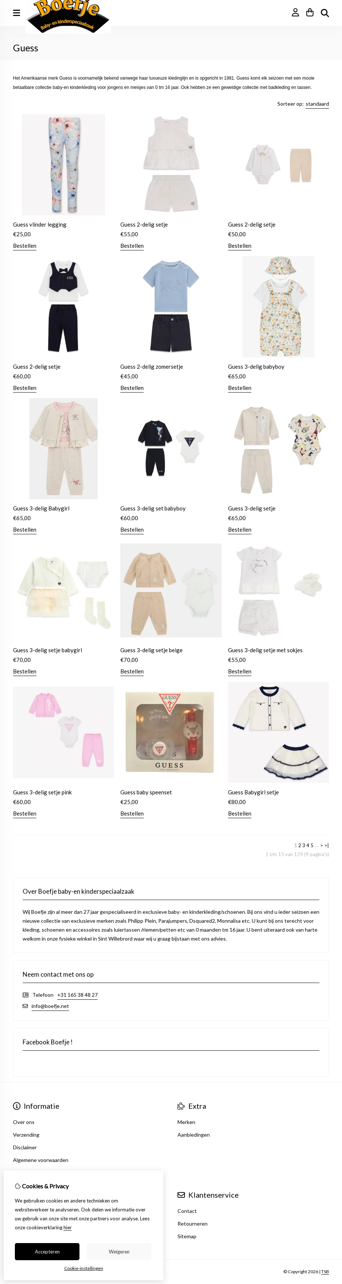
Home (20, 36)
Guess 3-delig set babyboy (153, 508)
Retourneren (192, 1223)
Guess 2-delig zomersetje (151, 366)
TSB (325, 1271)
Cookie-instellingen (83, 1268)
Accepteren (47, 1252)
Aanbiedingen (193, 1134)
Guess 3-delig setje (252, 508)
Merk (38, 36)
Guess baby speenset (146, 792)
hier (67, 1227)
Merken (186, 1122)
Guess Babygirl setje (253, 792)
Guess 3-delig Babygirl (41, 508)
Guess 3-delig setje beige (151, 650)
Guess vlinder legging (39, 224)
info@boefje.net (50, 1006)
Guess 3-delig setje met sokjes (265, 650)
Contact (187, 1211)
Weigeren (119, 1252)
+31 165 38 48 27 (77, 995)
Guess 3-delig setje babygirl (47, 650)
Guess (57, 36)
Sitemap (186, 1236)
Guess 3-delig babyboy (256, 366)
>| (326, 845)
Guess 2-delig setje (144, 224)
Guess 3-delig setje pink (42, 792)
